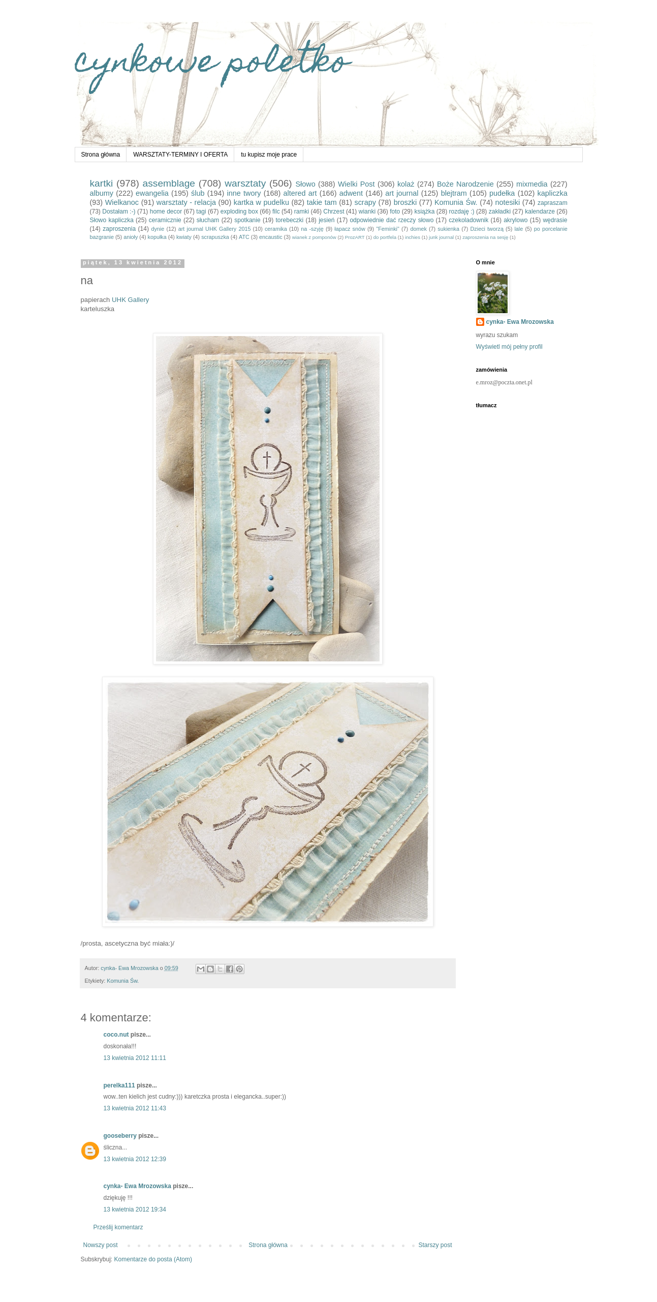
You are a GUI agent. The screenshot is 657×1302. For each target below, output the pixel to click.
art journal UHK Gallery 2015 (214, 229)
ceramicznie (165, 220)
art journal (401, 193)
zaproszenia (119, 228)
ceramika (276, 229)
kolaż (406, 184)
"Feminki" (387, 229)
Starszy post (435, 1245)
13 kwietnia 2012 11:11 (135, 1058)
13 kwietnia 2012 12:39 (135, 1159)
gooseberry (120, 1135)
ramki (301, 211)
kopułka (157, 237)
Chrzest (333, 211)
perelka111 (119, 1085)
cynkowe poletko (212, 64)
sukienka (448, 229)
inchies (412, 237)
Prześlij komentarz (118, 1227)
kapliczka (553, 193)
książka (424, 211)
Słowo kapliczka (112, 220)
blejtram (454, 193)
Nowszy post (100, 1245)
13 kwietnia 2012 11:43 (135, 1108)
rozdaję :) (462, 211)
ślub (197, 193)
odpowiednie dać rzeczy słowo (391, 220)
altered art (300, 193)
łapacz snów (349, 229)
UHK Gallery (130, 300)
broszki (405, 202)
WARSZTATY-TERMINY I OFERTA (180, 154)
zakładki (500, 211)
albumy (101, 193)
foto (395, 211)
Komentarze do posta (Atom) (153, 1259)
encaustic (271, 237)
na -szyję (312, 229)
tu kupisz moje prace (269, 154)
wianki (367, 211)
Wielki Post (356, 184)
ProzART (355, 237)
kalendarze (540, 211)
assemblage (169, 183)
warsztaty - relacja (186, 202)
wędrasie (555, 220)
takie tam (322, 202)
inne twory (244, 193)
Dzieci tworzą (487, 229)
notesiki (507, 202)
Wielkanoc (122, 202)
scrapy (365, 202)
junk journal (441, 237)
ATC (244, 237)
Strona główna (100, 154)
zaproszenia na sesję (485, 237)
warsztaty (245, 183)
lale (518, 229)
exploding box (239, 211)
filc (276, 211)
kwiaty (184, 237)
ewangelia (152, 193)
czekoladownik (468, 220)
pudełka (502, 193)
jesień (326, 220)
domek (418, 229)
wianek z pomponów (314, 237)
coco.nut (116, 1034)
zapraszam (553, 202)
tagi (201, 211)
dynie (157, 229)
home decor (166, 211)
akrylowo (515, 220)
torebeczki (290, 220)
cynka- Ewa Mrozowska (137, 1186)
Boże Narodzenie (465, 184)
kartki (101, 183)
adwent (351, 193)
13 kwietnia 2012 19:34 (135, 1209)
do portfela (384, 237)
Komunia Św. (456, 202)
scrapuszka (215, 237)
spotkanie (247, 220)
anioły (130, 237)
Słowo (305, 184)
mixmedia (532, 184)
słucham (208, 220)
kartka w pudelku (261, 202)
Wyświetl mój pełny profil (509, 346)
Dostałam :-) (118, 211)
